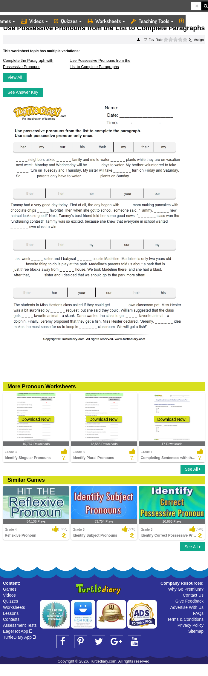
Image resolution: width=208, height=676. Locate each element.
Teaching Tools (152, 21)
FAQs (198, 613)
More (190, 21)
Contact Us (193, 595)
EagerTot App (17, 631)
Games (9, 589)
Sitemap (196, 631)
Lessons (11, 613)
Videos (34, 21)
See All (193, 469)
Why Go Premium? (186, 589)
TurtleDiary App (19, 637)
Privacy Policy (191, 625)
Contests (11, 619)
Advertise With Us (187, 607)
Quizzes (68, 21)
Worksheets (106, 21)
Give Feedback (189, 601)
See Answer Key (22, 92)
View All (14, 77)
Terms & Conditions (185, 619)
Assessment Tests (20, 625)
